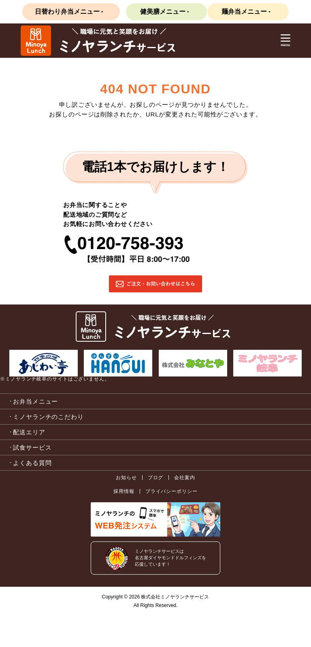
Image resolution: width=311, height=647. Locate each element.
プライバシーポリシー (171, 491)
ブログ (156, 477)
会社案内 (184, 477)
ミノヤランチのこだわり (48, 416)
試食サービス (32, 447)
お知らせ (126, 477)
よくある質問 (32, 462)
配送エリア (29, 432)
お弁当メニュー (35, 401)
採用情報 (123, 491)
